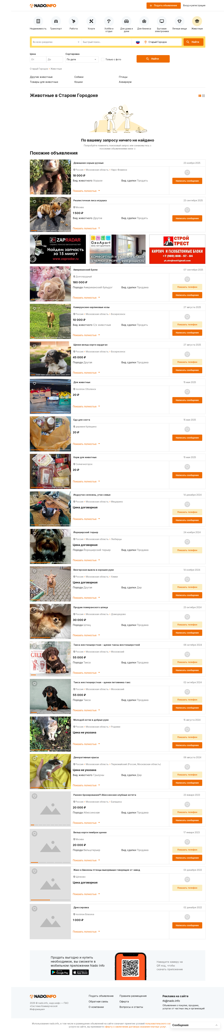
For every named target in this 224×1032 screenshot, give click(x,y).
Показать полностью (87, 190)
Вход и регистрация (194, 5)
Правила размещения (133, 995)
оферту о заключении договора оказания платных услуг (135, 1026)
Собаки (78, 76)
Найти (192, 42)
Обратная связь (98, 1001)
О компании (96, 1006)
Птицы (123, 76)
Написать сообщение (187, 181)
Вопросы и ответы (131, 1006)
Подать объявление (101, 995)
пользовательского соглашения (162, 1023)
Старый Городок (39, 69)
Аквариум (125, 81)
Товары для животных (44, 81)
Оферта (124, 1001)
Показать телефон (187, 287)
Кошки (78, 81)
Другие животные (41, 76)
